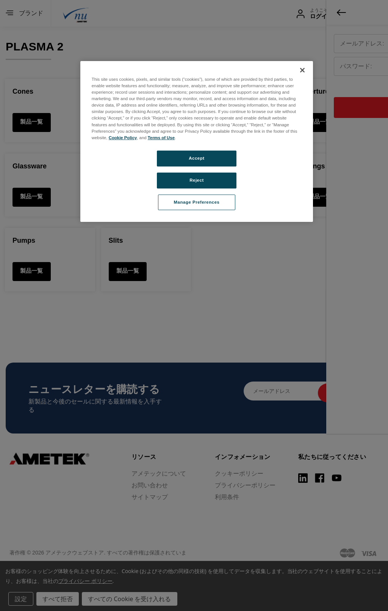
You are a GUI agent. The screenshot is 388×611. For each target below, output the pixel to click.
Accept (196, 158)
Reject (196, 180)
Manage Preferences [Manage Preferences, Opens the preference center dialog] (197, 202)
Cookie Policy (123, 137)
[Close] (302, 70)
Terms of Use (161, 137)
